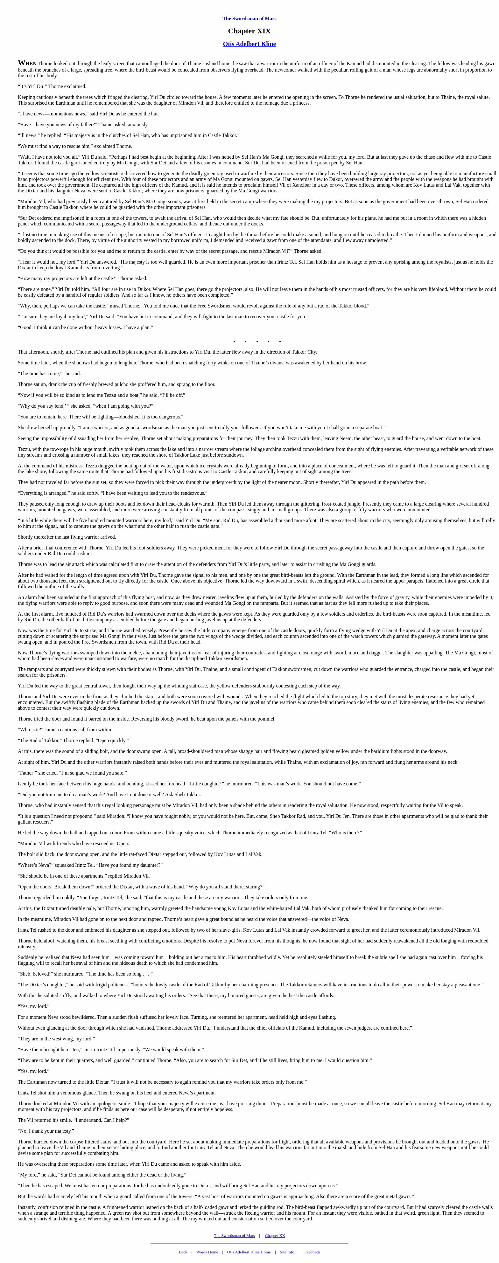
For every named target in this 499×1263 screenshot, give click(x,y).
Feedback (312, 1252)
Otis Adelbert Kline (249, 43)
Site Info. (287, 1252)
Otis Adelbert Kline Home (249, 1252)
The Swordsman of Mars (249, 18)
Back (183, 1252)
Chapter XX (275, 1235)
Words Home (207, 1252)
